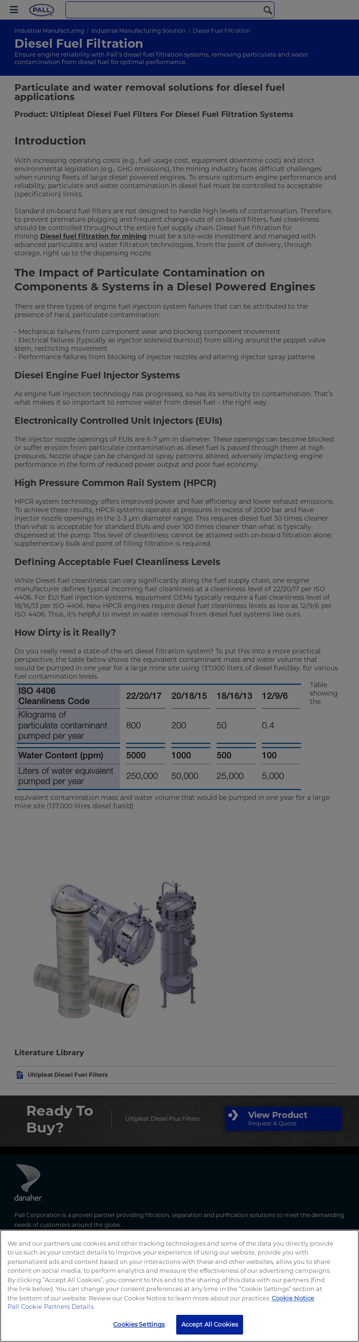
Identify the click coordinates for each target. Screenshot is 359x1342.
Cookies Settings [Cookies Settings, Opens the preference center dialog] (139, 1324)
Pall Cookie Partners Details (50, 1306)
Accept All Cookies (209, 1324)
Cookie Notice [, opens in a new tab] (293, 1298)
